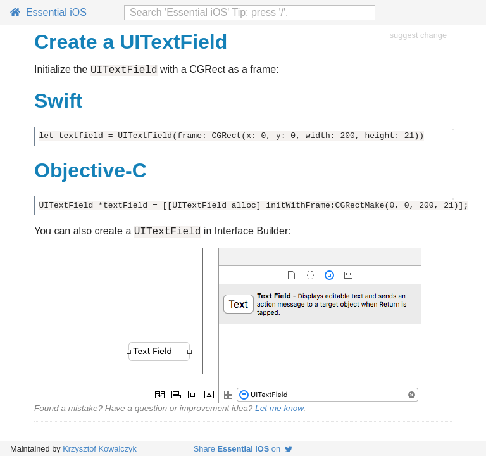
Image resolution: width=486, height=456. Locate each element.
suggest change (418, 35)
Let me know (279, 412)
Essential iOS (48, 12)
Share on (243, 448)
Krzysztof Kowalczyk (100, 448)
